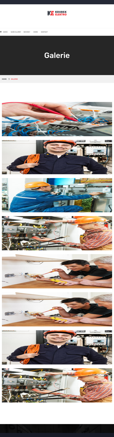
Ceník (35, 32)
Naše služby (16, 32)
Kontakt (44, 32)
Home (4, 79)
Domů (5, 32)
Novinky (27, 32)
